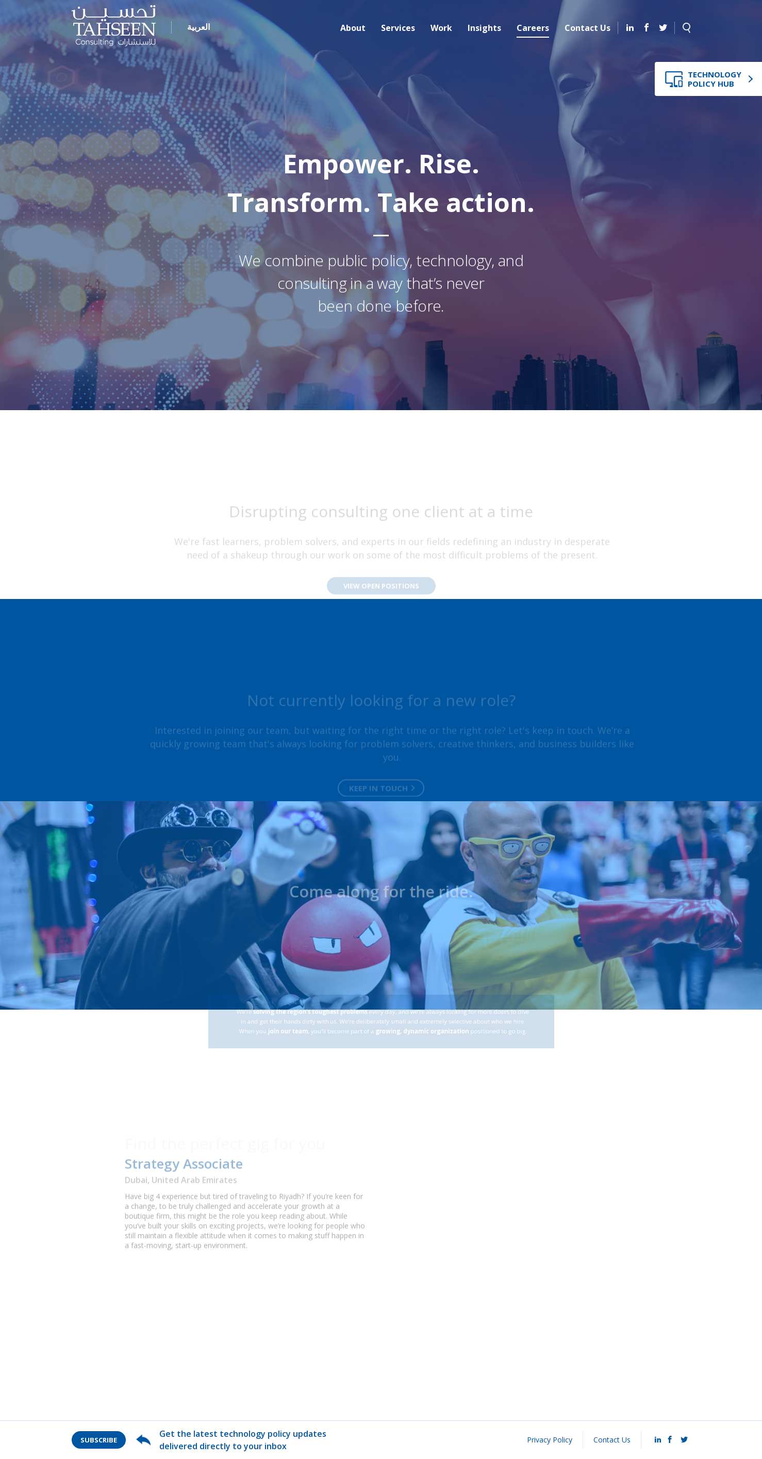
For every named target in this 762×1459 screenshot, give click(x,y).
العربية (198, 27)
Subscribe (98, 1440)
